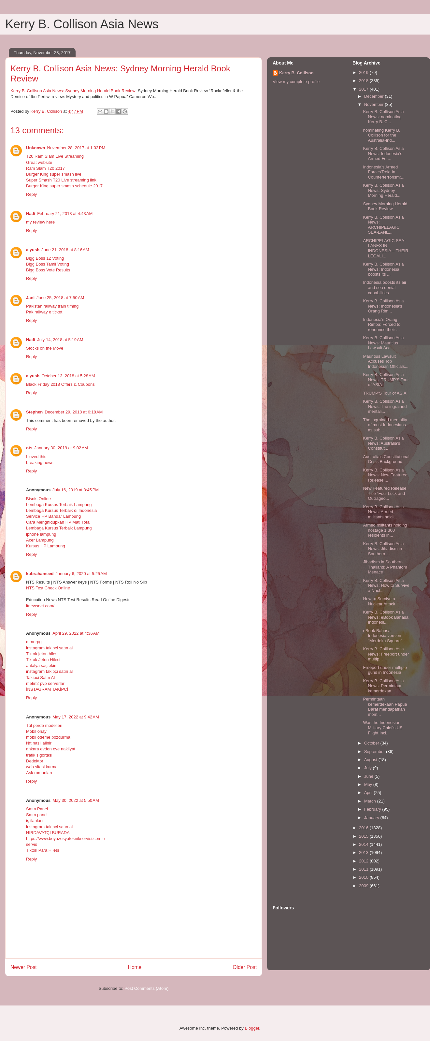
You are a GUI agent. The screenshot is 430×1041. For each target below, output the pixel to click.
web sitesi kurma (42, 766)
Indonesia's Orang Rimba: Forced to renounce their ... (381, 324)
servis (31, 844)
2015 (364, 836)
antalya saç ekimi (42, 665)
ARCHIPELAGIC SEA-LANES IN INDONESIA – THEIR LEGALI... (385, 248)
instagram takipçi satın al (49, 647)
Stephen (34, 412)
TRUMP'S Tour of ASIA (384, 393)
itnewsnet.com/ (40, 605)
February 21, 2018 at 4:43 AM (65, 213)
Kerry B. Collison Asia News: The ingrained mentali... (385, 406)
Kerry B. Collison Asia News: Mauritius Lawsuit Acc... (383, 342)
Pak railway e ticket (44, 312)
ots (29, 447)
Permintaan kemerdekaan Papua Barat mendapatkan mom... (385, 707)
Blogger (252, 1028)
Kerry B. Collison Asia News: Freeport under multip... (386, 653)
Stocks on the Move (44, 348)
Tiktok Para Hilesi (42, 850)
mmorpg (34, 641)
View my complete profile (296, 81)
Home (135, 967)
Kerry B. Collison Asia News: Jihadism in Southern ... (383, 548)
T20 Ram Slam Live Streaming (55, 156)
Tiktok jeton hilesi (42, 653)
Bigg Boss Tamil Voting (47, 264)
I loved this (36, 456)
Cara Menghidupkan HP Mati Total (58, 522)
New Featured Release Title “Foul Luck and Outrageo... (384, 493)
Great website (39, 162)
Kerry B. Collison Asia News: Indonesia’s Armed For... (383, 153)
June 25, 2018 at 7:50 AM (60, 297)
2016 (364, 827)
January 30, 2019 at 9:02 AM (61, 447)
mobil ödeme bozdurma (48, 737)
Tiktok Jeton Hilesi (43, 659)
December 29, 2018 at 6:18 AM (74, 412)
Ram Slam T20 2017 (45, 168)
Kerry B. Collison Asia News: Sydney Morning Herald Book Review (73, 90)
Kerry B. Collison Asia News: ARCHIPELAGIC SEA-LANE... (383, 225)
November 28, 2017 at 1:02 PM (76, 147)
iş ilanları (34, 820)
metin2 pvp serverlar (45, 683)
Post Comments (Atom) (146, 988)
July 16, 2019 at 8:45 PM (75, 489)
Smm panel (37, 814)
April (369, 792)
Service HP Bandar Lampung (53, 516)
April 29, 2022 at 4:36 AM (75, 633)
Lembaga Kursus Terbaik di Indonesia (61, 510)
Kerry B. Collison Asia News (82, 24)
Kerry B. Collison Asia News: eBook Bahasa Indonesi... (385, 617)
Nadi (30, 213)
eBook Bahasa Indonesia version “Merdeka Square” (382, 635)
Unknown (35, 147)
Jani (30, 297)
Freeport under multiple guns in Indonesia (385, 670)
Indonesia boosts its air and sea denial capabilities (384, 287)
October (372, 743)
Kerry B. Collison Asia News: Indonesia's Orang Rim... (383, 305)
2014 (364, 844)
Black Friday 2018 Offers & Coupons (60, 384)
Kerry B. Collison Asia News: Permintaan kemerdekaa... (383, 685)
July (368, 767)
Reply (31, 194)
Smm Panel (37, 808)
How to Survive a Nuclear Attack (379, 601)
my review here (40, 222)
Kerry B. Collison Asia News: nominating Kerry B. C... (383, 116)
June (369, 776)
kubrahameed (40, 573)
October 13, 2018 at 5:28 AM (68, 375)
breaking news (39, 462)
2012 (364, 861)
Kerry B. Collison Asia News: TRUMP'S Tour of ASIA (386, 379)
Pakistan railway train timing (52, 306)
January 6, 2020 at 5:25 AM (81, 573)
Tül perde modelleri (44, 725)
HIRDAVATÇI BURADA (48, 832)
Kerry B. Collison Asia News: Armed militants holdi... (383, 511)
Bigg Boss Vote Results (48, 269)
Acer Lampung (40, 540)
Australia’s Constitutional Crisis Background (386, 459)
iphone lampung (41, 534)
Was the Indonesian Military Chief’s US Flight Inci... (382, 727)
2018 (364, 80)
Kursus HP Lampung (45, 545)
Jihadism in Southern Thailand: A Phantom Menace (385, 566)
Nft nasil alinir (38, 743)
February (373, 809)
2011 (364, 869)
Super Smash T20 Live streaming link (61, 180)
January (372, 817)
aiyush (32, 249)
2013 (364, 852)
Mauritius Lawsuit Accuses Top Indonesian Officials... (385, 361)
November (374, 104)
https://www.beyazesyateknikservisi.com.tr (65, 838)
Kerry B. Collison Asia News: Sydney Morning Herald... (383, 190)
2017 (364, 89)
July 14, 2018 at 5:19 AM (60, 339)
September (375, 751)
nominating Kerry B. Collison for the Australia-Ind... (381, 135)
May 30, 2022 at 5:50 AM (75, 800)
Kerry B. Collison (296, 72)
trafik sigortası (39, 755)
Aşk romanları (39, 772)
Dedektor (34, 761)
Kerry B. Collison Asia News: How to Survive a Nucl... (386, 585)
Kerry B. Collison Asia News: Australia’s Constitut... (383, 443)
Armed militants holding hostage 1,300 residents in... (385, 530)
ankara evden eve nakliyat (50, 748)
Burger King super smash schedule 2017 (64, 185)
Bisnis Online (38, 498)
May (368, 784)
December (374, 96)
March (370, 801)
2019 (364, 72)
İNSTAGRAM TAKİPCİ (47, 689)
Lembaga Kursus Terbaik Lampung (59, 504)
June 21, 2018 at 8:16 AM (65, 249)
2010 (364, 877)
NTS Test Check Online (48, 588)
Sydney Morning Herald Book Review (385, 206)
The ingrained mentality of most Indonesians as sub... (385, 424)
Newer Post (23, 967)
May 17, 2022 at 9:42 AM (75, 717)
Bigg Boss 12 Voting (45, 258)
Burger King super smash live (53, 174)
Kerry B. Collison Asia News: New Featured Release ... (385, 475)
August (371, 759)
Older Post (245, 967)
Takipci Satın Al (40, 677)
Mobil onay (36, 731)
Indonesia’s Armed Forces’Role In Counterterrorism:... (383, 172)
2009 (364, 885)
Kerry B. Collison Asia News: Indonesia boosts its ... (383, 269)
